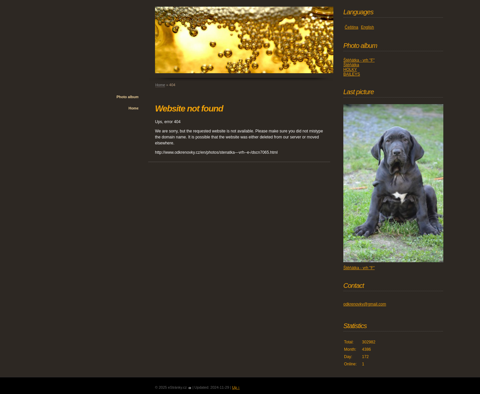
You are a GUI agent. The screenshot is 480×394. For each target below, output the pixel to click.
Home (133, 108)
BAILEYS (351, 74)
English (367, 27)
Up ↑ (236, 387)
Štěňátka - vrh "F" (359, 60)
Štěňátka (351, 65)
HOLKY (350, 69)
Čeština (351, 27)
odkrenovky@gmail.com (364, 304)
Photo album (127, 97)
